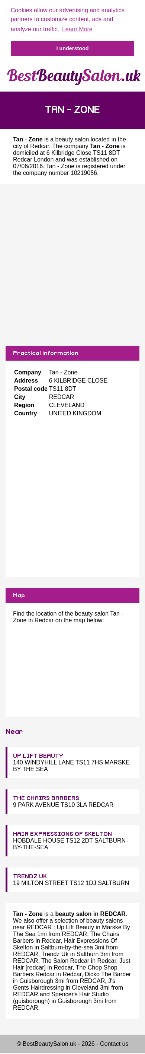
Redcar (39, 146)
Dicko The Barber (108, 974)
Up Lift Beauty (75, 927)
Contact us (114, 1044)
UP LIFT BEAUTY (38, 756)
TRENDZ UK (30, 876)
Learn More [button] (77, 29)
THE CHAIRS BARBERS (46, 798)
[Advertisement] (69, 265)
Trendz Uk (54, 954)
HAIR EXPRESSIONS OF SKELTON (62, 834)
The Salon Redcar (65, 961)
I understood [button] (72, 48)
